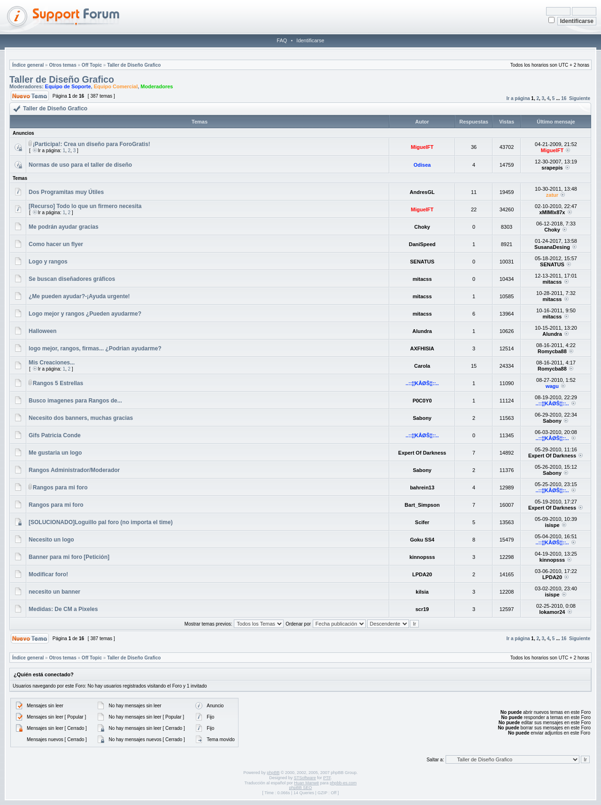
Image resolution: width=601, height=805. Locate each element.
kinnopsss (422, 557)
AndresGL (422, 192)
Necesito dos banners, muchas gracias (81, 418)
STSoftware (305, 777)
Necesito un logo (51, 539)
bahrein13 (422, 487)
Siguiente (579, 98)
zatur (552, 195)
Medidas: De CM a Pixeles (63, 609)
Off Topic (92, 65)
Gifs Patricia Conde (55, 435)
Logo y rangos (48, 261)
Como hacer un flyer (56, 244)
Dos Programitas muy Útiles (66, 192)
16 (563, 98)
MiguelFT (422, 147)
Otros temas (62, 65)
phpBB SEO (300, 787)
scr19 (422, 609)
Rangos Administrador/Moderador (74, 470)
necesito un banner (54, 591)
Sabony (422, 418)
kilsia (422, 592)
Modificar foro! (48, 574)
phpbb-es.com (343, 783)
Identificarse (310, 40)
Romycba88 (552, 351)
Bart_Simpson (422, 505)
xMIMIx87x (552, 212)
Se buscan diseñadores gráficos (72, 279)
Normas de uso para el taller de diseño (80, 165)
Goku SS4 (422, 539)
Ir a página (518, 98)
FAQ (282, 40)
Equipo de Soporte (68, 86)
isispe (552, 525)
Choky (422, 227)
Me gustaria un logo (55, 452)
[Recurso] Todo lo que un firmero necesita (85, 206)
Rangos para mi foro (60, 487)
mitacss (422, 279)
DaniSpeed (422, 244)
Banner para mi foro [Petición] (69, 557)
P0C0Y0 (422, 400)
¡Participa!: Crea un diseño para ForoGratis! (91, 144)
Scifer (422, 522)
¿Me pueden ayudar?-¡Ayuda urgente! (79, 296)
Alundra (422, 331)
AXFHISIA (422, 348)
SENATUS (422, 261)
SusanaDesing (552, 247)
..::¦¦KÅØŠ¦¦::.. (422, 383)
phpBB (273, 772)
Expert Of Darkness (422, 453)
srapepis (551, 167)
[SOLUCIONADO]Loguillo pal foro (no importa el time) (101, 522)
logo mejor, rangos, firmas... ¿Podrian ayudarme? (95, 348)
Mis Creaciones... (52, 362)
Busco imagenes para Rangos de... (75, 400)
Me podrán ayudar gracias (64, 227)
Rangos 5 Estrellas (58, 383)
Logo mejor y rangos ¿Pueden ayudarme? (85, 313)
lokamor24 (552, 612)
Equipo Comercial (116, 86)
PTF (327, 777)
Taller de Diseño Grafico (134, 65)
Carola (422, 366)
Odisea (422, 165)
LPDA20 (422, 574)
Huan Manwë (306, 783)
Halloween (42, 331)
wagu (552, 386)
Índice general (28, 65)
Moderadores (156, 86)
